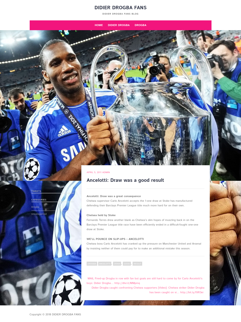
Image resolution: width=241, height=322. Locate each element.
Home (99, 25)
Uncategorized (39, 214)
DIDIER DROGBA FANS (121, 7)
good (127, 263)
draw (117, 263)
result (137, 263)
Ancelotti (104, 263)
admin (106, 172)
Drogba (140, 25)
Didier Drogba (119, 25)
